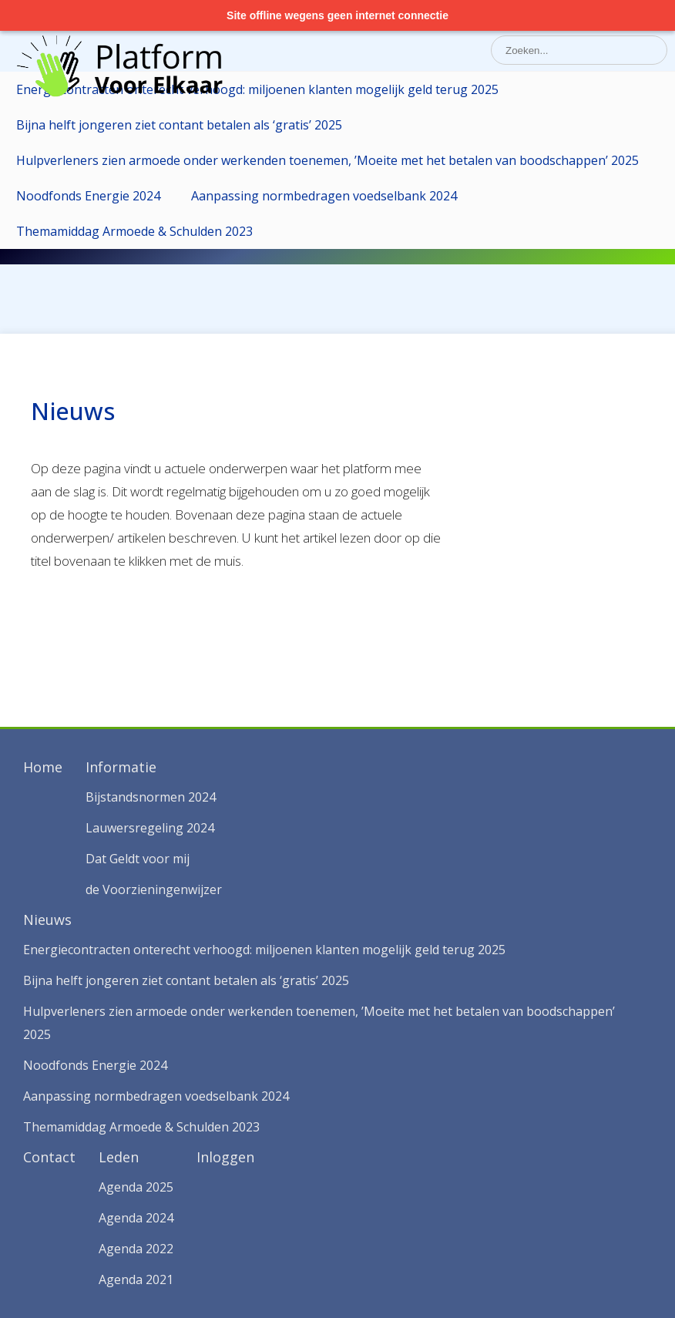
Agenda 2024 (136, 1217)
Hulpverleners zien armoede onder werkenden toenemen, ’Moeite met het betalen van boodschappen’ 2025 (327, 160)
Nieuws (47, 919)
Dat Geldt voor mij (138, 858)
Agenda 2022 (136, 1248)
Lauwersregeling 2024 (150, 827)
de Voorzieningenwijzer (154, 889)
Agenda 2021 (136, 1279)
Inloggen (225, 1157)
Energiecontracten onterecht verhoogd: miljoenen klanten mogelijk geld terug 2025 (257, 89)
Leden (119, 1157)
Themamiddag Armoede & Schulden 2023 (134, 231)
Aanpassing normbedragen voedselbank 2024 (324, 195)
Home (42, 767)
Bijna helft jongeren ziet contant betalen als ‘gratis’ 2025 (179, 124)
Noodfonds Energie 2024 (88, 195)
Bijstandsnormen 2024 (151, 796)
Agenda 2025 (136, 1186)
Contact (49, 1157)
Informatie (121, 767)
